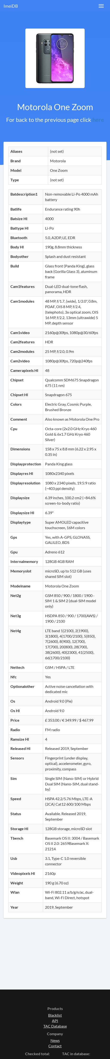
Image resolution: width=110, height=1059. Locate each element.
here (98, 119)
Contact (55, 1046)
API (55, 1020)
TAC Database (55, 1026)
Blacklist (55, 1015)
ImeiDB (11, 6)
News (55, 1040)
